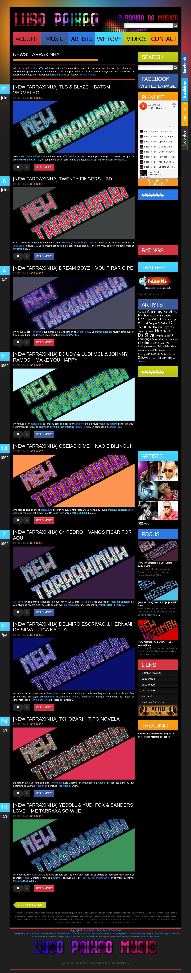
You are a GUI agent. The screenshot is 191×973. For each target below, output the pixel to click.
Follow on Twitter (158, 288)
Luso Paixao (67, 962)
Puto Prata (154, 354)
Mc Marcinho (152, 347)
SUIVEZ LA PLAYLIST (158, 182)
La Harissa (166, 339)
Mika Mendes (167, 346)
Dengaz (152, 323)
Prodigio (143, 354)
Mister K (141, 351)
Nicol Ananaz (166, 351)
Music (54, 39)
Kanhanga (144, 339)
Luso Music (148, 678)
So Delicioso (149, 696)
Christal (143, 323)
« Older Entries (31, 904)
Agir (144, 312)
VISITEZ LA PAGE (158, 86)
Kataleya (156, 339)
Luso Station (149, 690)
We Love (109, 39)
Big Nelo (143, 315)
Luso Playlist (149, 684)
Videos (136, 39)
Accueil (26, 39)
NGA (157, 350)
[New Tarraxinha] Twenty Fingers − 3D (62, 178)
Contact (164, 39)
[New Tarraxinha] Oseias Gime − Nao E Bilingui (72, 446)
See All (143, 523)
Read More (44, 167)
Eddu (171, 327)
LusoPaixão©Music (106, 962)
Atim (175, 312)
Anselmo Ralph (160, 311)
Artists (81, 39)
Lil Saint (143, 343)
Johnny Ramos (162, 335)
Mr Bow (149, 350)
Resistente (166, 354)
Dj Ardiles (163, 323)
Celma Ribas (159, 319)
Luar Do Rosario (157, 343)
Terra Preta (153, 358)
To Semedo (165, 358)
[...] (163, 575)
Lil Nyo (175, 339)
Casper (148, 319)
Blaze (151, 316)
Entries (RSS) (123, 962)
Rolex (174, 354)
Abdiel (140, 312)
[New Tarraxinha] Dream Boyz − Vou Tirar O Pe (73, 268)
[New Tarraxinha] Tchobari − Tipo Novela (66, 719)
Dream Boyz (161, 327)
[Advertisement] (53, 62)
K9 (171, 335)
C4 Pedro (158, 315)
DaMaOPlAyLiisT (151, 672)
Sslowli (143, 357)
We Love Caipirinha (153, 702)
